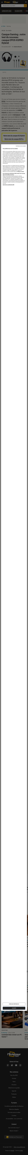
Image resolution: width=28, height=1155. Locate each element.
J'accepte (14, 1008)
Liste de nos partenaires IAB (8, 184)
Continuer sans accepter (21, 146)
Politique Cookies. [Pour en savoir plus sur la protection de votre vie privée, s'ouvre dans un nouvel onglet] (20, 171)
